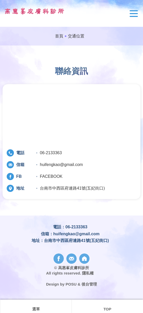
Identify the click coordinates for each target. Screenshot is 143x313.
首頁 (59, 36)
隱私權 (88, 273)
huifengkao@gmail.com (61, 164)
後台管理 (89, 284)
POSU (71, 284)
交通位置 (76, 36)
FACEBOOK (51, 176)
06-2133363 (51, 153)
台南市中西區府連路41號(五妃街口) (72, 188)
